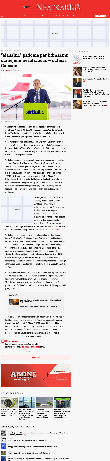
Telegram (25, 347)
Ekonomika (71, 16)
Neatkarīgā (8, 51)
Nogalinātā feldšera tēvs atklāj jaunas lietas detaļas (39, 306)
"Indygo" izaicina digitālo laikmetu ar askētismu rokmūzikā (32, 447)
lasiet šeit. (59, 229)
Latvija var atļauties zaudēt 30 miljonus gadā (26, 440)
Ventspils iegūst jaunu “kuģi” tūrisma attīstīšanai (28, 453)
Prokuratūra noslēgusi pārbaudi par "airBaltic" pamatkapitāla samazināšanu (62, 413)
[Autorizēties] (108, 16)
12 (24, 435)
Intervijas (27, 16)
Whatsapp (36, 347)
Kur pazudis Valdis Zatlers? (95, 79)
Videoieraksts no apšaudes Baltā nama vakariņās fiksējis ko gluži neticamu (40, 301)
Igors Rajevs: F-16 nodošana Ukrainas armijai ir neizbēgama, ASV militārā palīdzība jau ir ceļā (38, 434)
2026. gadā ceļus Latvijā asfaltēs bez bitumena (93, 57)
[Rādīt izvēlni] (2, 16)
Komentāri (36, 16)
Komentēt (36, 357)
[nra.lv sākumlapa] (26, 7)
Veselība (62, 16)
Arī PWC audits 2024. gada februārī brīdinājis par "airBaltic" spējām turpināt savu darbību (26, 414)
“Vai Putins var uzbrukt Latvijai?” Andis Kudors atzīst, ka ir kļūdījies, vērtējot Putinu (96, 93)
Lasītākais (80, 51)
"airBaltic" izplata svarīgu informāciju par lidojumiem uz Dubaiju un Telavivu (9, 412)
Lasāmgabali (53, 16)
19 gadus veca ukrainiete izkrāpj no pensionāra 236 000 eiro (94, 69)
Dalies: (28, 352)
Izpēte (44, 16)
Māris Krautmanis (6, 70)
